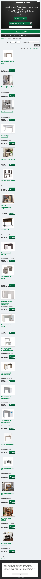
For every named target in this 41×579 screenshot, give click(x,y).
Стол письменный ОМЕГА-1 (6, 519)
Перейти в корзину (31, 23)
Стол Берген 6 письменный (4, 136)
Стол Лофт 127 (5, 229)
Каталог (6, 38)
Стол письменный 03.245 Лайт (7, 468)
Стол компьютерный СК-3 (8, 159)
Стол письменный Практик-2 (6, 544)
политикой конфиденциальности (26, 569)
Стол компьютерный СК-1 (8, 180)
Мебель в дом (23, 2)
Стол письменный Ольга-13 (6, 253)
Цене (29, 48)
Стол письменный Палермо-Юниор (6, 373)
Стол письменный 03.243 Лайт (7, 494)
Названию (35, 48)
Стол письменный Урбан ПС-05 (7, 62)
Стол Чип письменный (7, 112)
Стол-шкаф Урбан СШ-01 (7, 87)
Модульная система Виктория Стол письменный (6, 303)
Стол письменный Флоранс (6, 325)
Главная (2, 38)
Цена (8, 42)
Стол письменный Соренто (6, 277)
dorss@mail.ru (20, 15)
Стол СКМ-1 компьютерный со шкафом (6, 207)
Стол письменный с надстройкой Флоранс (7, 349)
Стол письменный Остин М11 (7, 445)
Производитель (25, 42)
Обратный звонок (20, 18)
